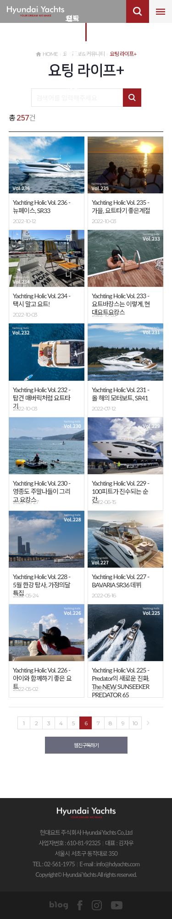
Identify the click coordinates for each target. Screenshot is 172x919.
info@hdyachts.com (117, 864)
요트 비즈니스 (72, 25)
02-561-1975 (59, 864)
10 (135, 723)
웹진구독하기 (86, 745)
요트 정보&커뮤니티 (68, 25)
